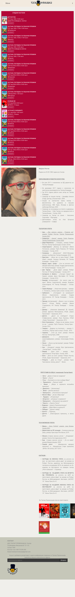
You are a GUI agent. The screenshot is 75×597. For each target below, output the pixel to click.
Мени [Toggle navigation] (6, 3)
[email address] (33, 560)
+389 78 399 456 (21, 549)
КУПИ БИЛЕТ (10, 23)
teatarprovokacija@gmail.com (21, 552)
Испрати (63, 560)
